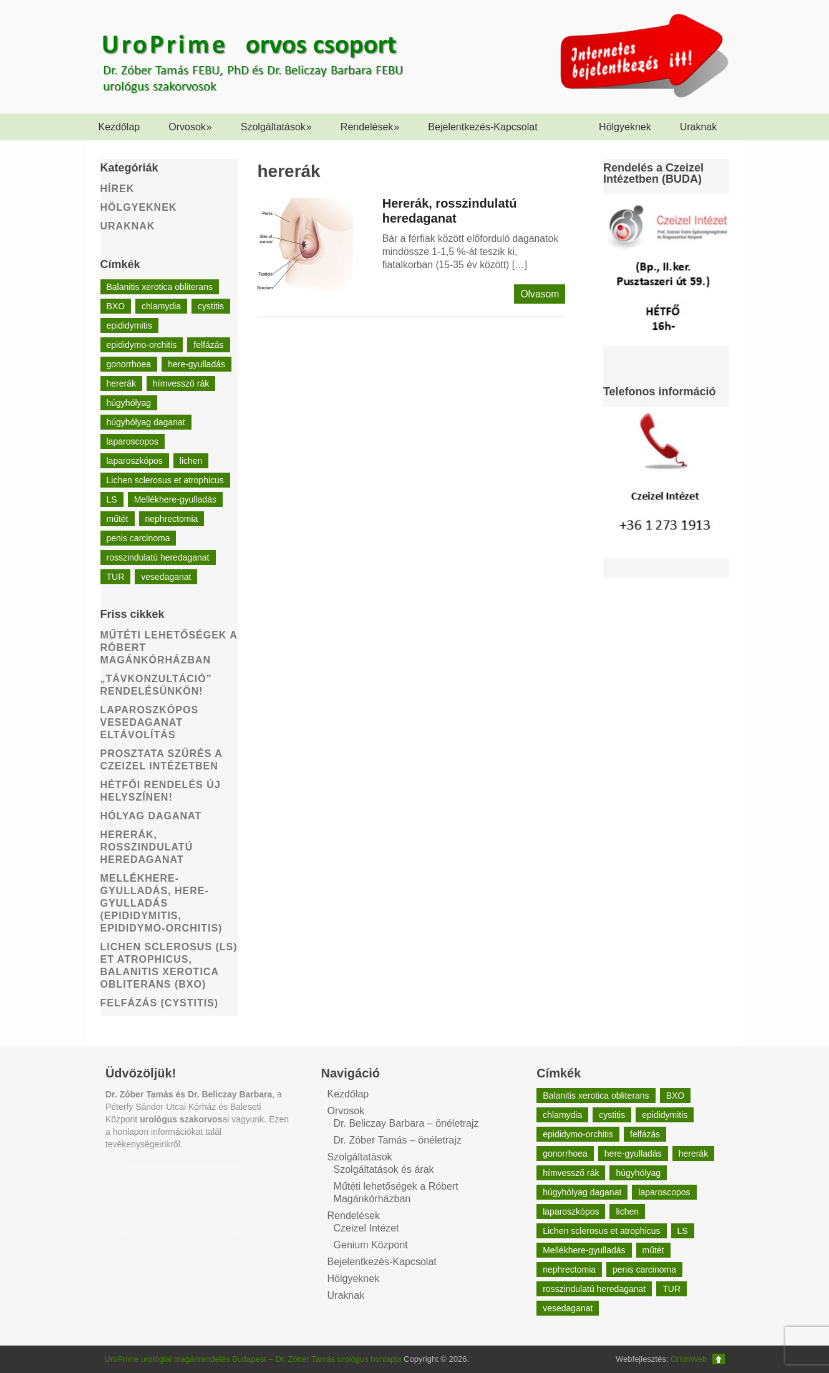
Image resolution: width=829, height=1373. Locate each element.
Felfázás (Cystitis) (159, 1003)
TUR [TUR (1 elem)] (116, 577)
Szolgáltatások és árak (384, 1169)
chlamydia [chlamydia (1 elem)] (161, 306)
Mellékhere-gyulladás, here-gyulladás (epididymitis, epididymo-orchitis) (161, 903)
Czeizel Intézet (366, 1228)
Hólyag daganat (151, 816)
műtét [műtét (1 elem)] (117, 519)
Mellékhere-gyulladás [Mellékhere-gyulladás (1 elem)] (175, 499)
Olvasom (539, 294)
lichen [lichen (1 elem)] (191, 461)
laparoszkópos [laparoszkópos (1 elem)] (135, 461)
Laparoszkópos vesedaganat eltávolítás (149, 722)
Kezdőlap (119, 127)
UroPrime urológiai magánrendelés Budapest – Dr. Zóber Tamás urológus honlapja (253, 1359)
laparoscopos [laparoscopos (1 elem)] (132, 441)
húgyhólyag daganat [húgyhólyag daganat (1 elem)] (146, 422)
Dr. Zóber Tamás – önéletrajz (398, 1140)
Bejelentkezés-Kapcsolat (482, 127)
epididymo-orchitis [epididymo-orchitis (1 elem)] (142, 345)
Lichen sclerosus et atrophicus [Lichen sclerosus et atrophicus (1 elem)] (165, 480)
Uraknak (698, 127)
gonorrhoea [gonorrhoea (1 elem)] (129, 364)
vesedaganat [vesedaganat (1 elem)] (166, 577)
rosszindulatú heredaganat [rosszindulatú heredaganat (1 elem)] (158, 557)
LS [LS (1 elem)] (112, 499)
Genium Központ (371, 1245)
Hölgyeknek (625, 127)
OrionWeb (689, 1359)
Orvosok (190, 127)
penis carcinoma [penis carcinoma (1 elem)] (138, 538)
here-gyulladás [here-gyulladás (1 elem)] (196, 364)
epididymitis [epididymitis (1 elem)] (129, 325)
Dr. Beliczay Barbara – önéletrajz (406, 1123)
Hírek (117, 188)
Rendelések (370, 127)
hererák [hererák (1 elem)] (121, 383)
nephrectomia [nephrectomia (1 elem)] (171, 519)
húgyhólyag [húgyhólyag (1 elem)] (129, 403)
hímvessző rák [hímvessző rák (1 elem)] (181, 383)
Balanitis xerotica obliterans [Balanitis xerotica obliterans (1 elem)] (160, 287)
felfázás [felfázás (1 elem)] (208, 345)
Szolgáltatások (276, 127)
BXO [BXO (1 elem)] (116, 306)
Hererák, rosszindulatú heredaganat (146, 847)
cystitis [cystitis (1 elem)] (211, 306)
